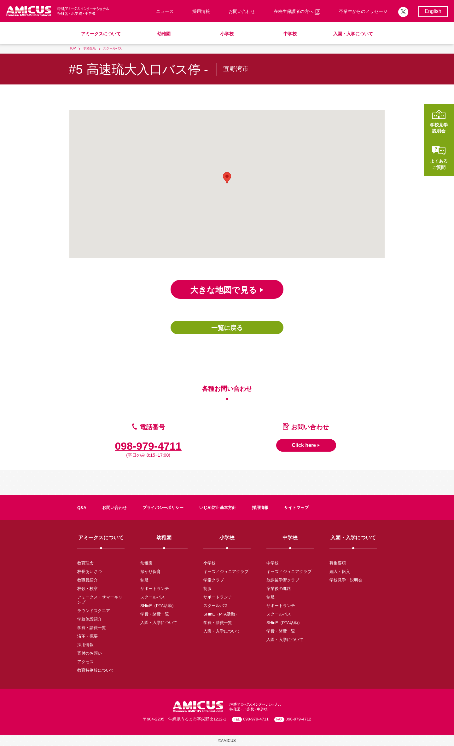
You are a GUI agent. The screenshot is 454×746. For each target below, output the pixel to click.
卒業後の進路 (278, 588)
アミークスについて (101, 33)
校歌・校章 (87, 588)
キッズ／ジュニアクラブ (225, 571)
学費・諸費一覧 (91, 627)
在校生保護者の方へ (297, 11)
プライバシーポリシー (163, 507)
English (433, 11)
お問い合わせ (242, 11)
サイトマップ (296, 507)
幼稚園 (164, 33)
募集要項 (337, 563)
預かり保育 (150, 571)
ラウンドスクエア (93, 610)
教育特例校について (95, 670)
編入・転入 (339, 571)
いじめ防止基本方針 (217, 507)
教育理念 (85, 563)
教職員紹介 (87, 580)
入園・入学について (353, 33)
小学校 (227, 33)
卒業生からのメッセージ (363, 11)
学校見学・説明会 (345, 580)
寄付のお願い (89, 653)
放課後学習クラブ (282, 580)
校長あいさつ (89, 571)
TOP (72, 48)
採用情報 (201, 11)
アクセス (85, 661)
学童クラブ (213, 580)
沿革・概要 (87, 636)
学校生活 (89, 48)
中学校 (290, 33)
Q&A (81, 507)
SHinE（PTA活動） (158, 605)
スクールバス (152, 597)
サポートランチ (154, 588)
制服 (144, 580)
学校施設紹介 (89, 619)
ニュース (165, 11)
